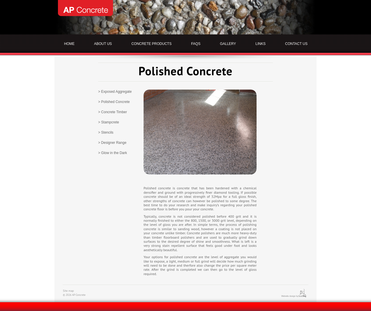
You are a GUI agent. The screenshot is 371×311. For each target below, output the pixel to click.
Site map (68, 291)
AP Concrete (85, 8)
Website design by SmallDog (298, 293)
